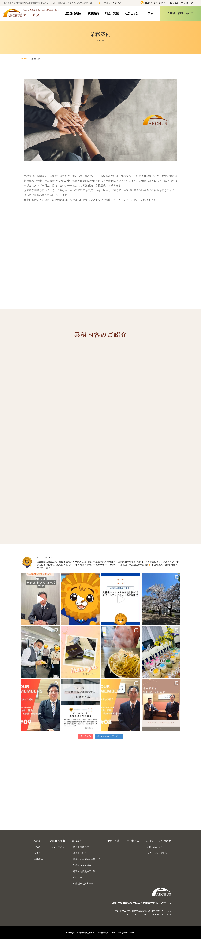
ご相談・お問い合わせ (158, 840)
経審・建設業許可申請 (84, 871)
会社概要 (38, 859)
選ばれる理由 (73, 13)
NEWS (37, 847)
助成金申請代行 (81, 847)
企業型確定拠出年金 (83, 883)
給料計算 (77, 877)
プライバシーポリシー (158, 853)
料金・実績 (112, 13)
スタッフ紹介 (57, 847)
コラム (149, 13)
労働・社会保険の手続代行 (86, 859)
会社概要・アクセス (111, 3)
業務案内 (93, 13)
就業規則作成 (79, 853)
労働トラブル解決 (82, 865)
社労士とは (132, 13)
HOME (24, 58)
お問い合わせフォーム (158, 847)
